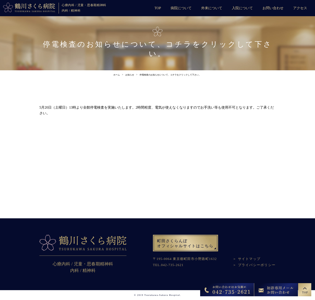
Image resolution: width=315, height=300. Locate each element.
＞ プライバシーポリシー (254, 265)
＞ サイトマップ (247, 259)
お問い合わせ (273, 8)
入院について (242, 8)
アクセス (300, 8)
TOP (157, 8)
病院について (181, 8)
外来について (211, 8)
